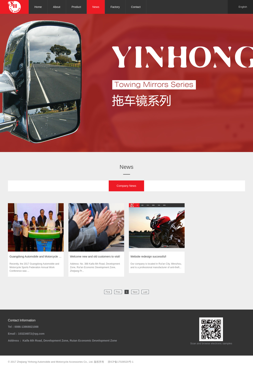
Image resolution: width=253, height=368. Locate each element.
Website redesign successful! (148, 257)
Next (135, 292)
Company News (126, 185)
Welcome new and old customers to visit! (95, 257)
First (108, 292)
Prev (118, 292)
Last (145, 292)
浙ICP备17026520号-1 (120, 361)
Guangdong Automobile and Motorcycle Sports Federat (35, 257)
